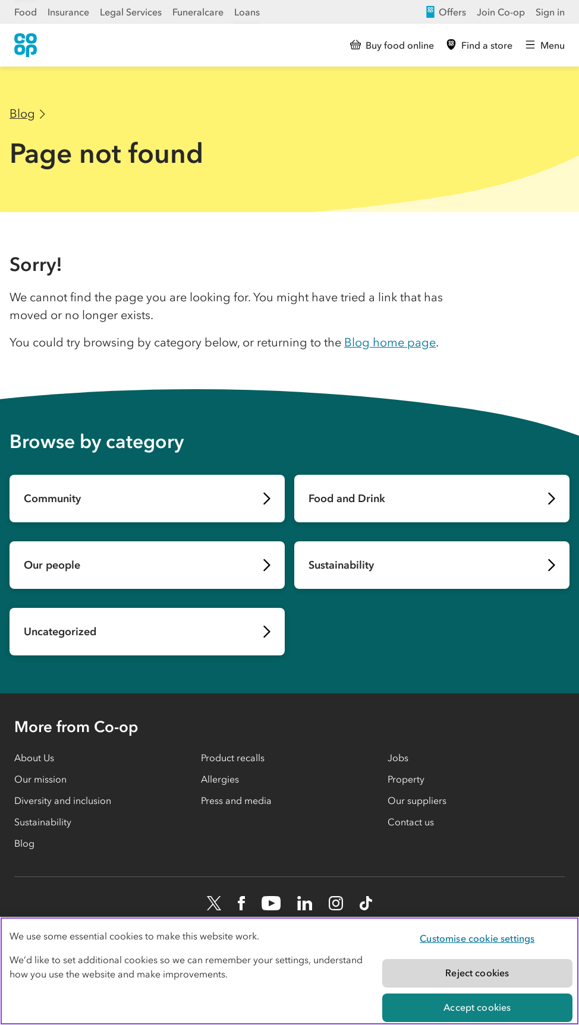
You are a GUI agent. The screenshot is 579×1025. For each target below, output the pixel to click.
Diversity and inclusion (62, 800)
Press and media (236, 800)
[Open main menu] (545, 45)
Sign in (550, 12)
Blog (22, 113)
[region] (289, 971)
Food (25, 12)
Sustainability (42, 822)
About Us (34, 758)
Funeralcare (198, 12)
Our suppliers (417, 800)
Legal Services (131, 12)
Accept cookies (477, 1007)
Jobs (398, 758)
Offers (445, 11)
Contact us (411, 822)
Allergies (220, 779)
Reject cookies (477, 973)
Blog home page (390, 342)
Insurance (68, 12)
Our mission (40, 779)
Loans (247, 12)
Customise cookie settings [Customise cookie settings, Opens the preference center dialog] (477, 938)
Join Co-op (501, 12)
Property (406, 779)
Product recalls (233, 758)
